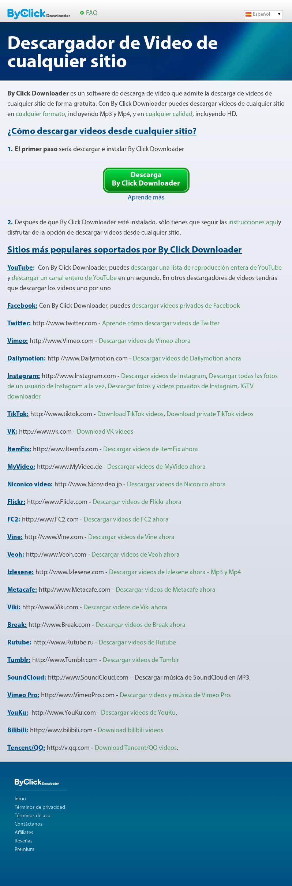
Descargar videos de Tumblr (141, 660)
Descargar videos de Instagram (163, 376)
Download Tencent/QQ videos (136, 748)
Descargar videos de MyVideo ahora (156, 467)
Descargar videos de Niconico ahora (176, 484)
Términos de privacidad (40, 807)
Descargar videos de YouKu (138, 713)
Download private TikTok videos (210, 414)
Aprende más (146, 197)
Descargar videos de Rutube (137, 642)
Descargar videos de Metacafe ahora (166, 590)
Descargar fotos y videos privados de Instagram (172, 386)
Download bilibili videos (130, 730)
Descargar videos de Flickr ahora (137, 502)
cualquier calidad (169, 114)
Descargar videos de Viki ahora (125, 607)
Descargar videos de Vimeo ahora (145, 341)
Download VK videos (105, 432)
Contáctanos (28, 824)
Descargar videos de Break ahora (141, 625)
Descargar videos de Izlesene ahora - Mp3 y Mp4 (175, 572)
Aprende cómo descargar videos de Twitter (161, 323)
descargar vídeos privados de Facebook (186, 306)
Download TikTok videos (130, 414)
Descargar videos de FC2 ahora (126, 519)
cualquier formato (40, 114)
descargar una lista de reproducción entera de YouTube (206, 268)
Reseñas (24, 841)
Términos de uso (32, 816)
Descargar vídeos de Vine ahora (131, 537)
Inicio (20, 799)
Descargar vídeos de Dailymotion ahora (187, 358)
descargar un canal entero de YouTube (64, 278)
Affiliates (24, 832)
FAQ (91, 13)
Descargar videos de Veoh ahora (135, 555)
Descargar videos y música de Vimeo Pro (175, 695)
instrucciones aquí (253, 222)
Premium (24, 849)
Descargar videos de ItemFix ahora (150, 449)
